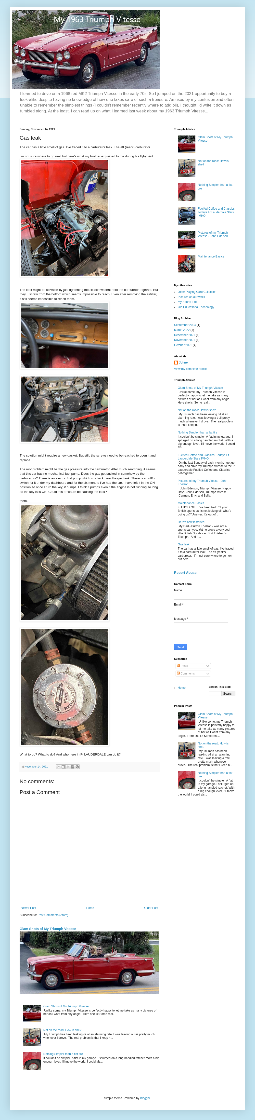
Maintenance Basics (211, 256)
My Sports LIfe (187, 302)
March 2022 (182, 330)
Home (90, 908)
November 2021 (184, 340)
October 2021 (183, 345)
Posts (182, 666)
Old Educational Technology (196, 307)
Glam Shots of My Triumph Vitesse (48, 929)
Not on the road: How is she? (62, 1030)
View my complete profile (190, 369)
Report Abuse (185, 573)
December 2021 (184, 335)
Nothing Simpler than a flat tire (63, 1054)
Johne (183, 362)
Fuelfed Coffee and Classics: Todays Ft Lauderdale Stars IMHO (216, 212)
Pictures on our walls (191, 297)
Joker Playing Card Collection (197, 292)
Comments (186, 673)
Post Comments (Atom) (53, 915)
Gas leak (183, 544)
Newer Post (28, 908)
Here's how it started (191, 522)
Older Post (151, 908)
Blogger (145, 1098)
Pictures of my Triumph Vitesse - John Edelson (213, 234)
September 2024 (185, 325)
